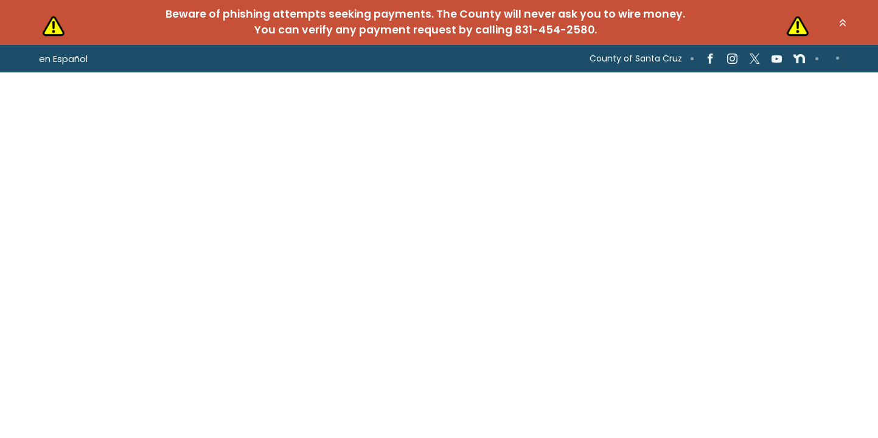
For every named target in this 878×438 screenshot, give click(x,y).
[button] (843, 22)
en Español (63, 58)
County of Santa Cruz (636, 58)
